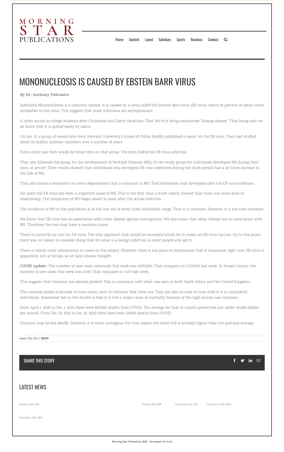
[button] (225, 39)
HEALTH (45, 338)
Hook (169, 442)
